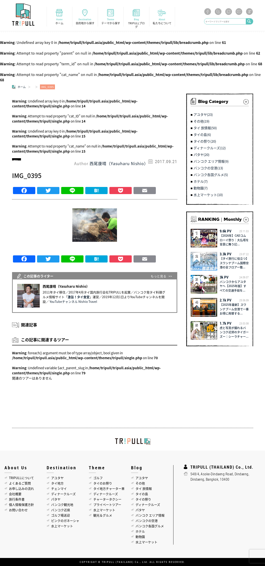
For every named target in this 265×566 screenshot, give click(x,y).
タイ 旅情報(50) (205, 127)
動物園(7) (201, 188)
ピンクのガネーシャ (65, 520)
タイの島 (142, 494)
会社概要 (15, 494)
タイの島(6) (202, 134)
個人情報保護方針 (21, 504)
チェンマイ (59, 488)
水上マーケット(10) (208, 194)
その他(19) (201, 121)
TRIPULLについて (21, 478)
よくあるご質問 (20, 483)
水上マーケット (62, 526)
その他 (140, 483)
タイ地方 (57, 483)
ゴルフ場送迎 (60, 515)
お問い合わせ (18, 510)
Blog (136, 23)
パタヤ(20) (201, 154)
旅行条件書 (17, 499)
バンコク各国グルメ (150, 526)
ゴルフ (98, 478)
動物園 (140, 536)
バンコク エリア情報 (150, 515)
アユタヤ (57, 478)
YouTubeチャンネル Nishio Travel (73, 301)
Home (59, 21)
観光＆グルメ (102, 515)
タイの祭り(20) (205, 141)
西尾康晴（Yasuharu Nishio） (119, 163)
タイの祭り (143, 499)
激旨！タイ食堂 (79, 297)
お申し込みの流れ (21, 488)
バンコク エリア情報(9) (211, 161)
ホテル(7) (201, 181)
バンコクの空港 (147, 520)
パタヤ (56, 499)
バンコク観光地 (62, 504)
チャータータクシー (107, 499)
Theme (110, 21)
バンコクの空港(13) (208, 168)
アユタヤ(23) (203, 114)
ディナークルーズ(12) (210, 148)
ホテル (140, 531)
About (162, 21)
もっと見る (158, 276)
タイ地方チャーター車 (109, 488)
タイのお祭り (102, 483)
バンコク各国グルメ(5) (211, 174)
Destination (85, 21)
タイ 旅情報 (144, 488)
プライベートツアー (107, 504)
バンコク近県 (60, 510)
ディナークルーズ (63, 494)
